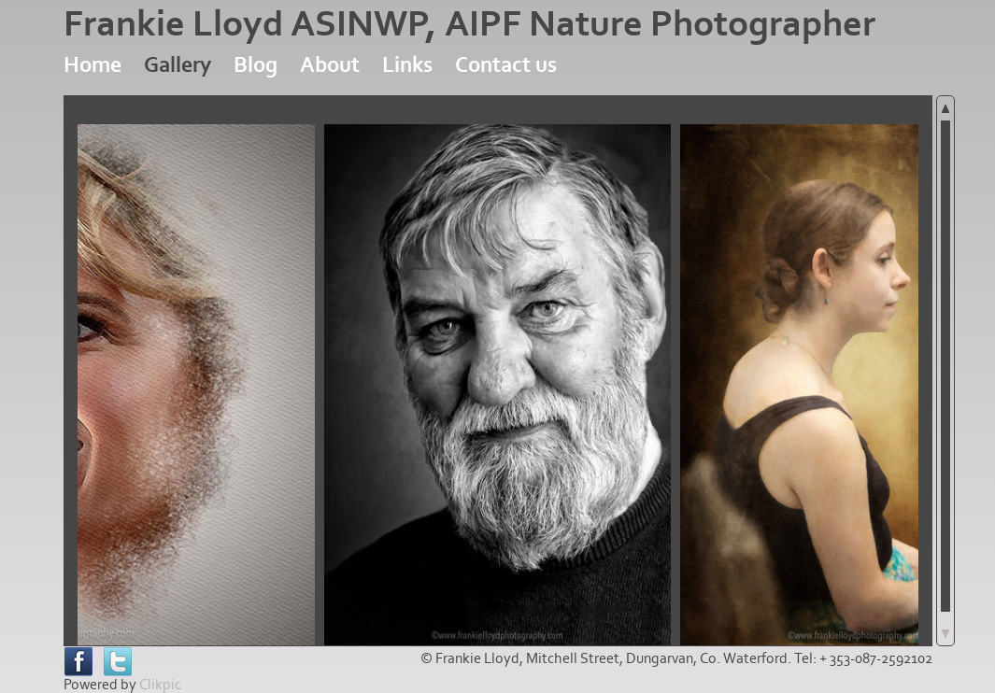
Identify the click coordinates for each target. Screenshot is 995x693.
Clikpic (160, 684)
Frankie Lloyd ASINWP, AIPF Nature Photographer (469, 24)
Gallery (177, 65)
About (330, 65)
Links (407, 65)
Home (92, 65)
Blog (255, 65)
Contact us (506, 65)
